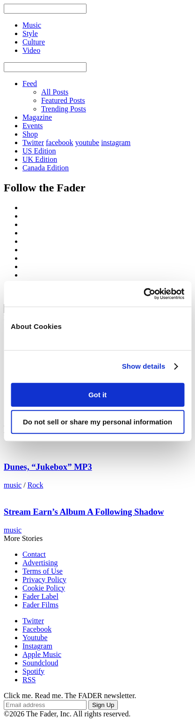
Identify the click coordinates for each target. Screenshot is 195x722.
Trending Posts (63, 109)
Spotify (33, 671)
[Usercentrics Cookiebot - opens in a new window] (143, 294)
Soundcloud (40, 663)
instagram (115, 142)
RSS (29, 680)
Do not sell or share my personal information (97, 422)
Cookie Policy (43, 588)
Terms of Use (42, 571)
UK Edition (39, 159)
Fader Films (40, 605)
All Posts (54, 92)
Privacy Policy (44, 579)
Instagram (37, 646)
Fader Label (40, 596)
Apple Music (41, 654)
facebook (59, 142)
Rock (35, 485)
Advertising (40, 563)
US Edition (39, 151)
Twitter (33, 142)
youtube (87, 142)
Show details (144, 366)
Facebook (36, 629)
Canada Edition (45, 168)
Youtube (35, 638)
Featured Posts (63, 100)
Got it (97, 395)
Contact (34, 554)
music (13, 485)
